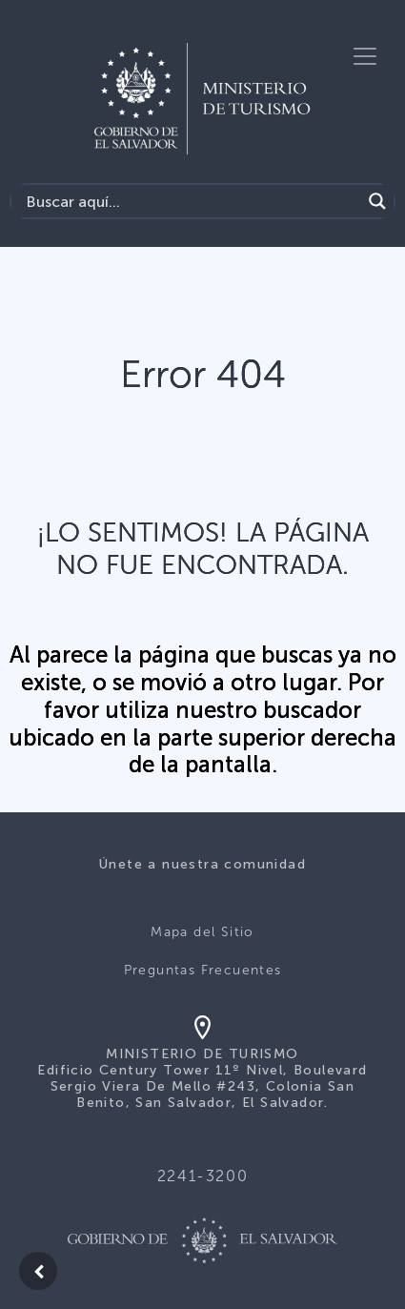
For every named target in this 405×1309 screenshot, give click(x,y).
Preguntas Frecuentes (203, 970)
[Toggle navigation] (365, 56)
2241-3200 (202, 1176)
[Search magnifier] (377, 201)
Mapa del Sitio (202, 932)
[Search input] (191, 201)
